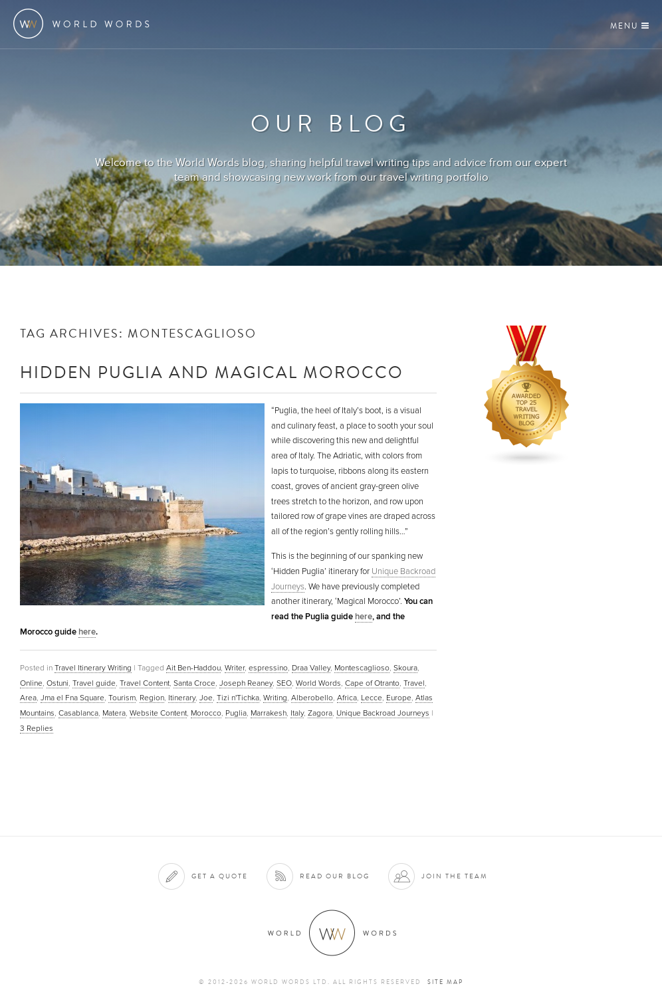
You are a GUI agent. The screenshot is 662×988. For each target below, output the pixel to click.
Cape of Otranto (372, 683)
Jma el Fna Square (72, 697)
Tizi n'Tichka (238, 697)
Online (31, 683)
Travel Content (144, 683)
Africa (347, 697)
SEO (284, 683)
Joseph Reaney (246, 683)
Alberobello (312, 697)
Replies (36, 728)
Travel (414, 683)
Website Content (158, 713)
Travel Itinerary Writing (93, 667)
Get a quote (219, 876)
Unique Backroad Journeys (382, 713)
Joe (206, 697)
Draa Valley (311, 667)
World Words (84, 24)
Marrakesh (268, 713)
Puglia (236, 713)
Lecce (371, 697)
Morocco (206, 713)
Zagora (320, 713)
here (363, 616)
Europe (398, 697)
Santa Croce (194, 683)
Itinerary (181, 697)
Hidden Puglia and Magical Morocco (211, 372)
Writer (235, 667)
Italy (297, 713)
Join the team (454, 876)
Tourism (122, 697)
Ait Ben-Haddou (193, 667)
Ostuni (57, 683)
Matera (114, 713)
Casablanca (78, 713)
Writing (275, 697)
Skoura (405, 667)
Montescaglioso (361, 667)
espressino (268, 667)
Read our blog (335, 876)
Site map (445, 982)
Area (28, 697)
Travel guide (94, 683)
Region (152, 697)
